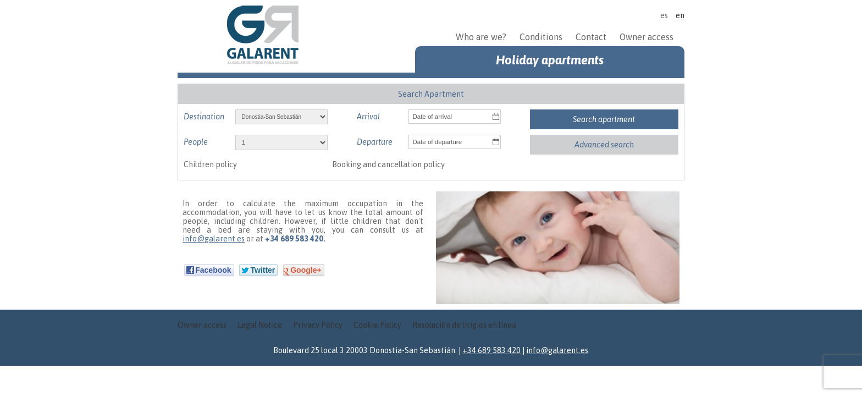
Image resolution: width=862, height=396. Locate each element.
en (680, 15)
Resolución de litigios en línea (464, 325)
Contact (591, 37)
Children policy (210, 164)
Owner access (646, 37)
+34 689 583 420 (491, 350)
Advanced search (604, 144)
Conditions (541, 37)
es (664, 15)
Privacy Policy (317, 325)
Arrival (368, 116)
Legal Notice (259, 325)
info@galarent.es (214, 238)
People (196, 142)
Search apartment (604, 119)
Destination (204, 116)
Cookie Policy (377, 325)
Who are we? (482, 37)
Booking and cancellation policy (388, 164)
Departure (375, 142)
